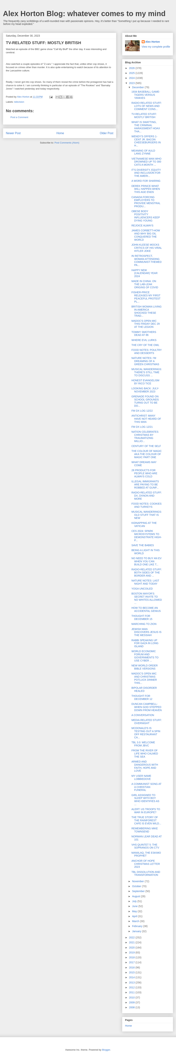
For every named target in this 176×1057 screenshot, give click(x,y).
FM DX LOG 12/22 (142, 410)
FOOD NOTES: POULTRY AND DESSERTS (146, 351)
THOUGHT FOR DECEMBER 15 (141, 617)
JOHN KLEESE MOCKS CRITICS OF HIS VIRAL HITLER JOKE (146, 247)
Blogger (106, 1049)
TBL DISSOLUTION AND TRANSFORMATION (145, 873)
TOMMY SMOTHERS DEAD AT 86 (143, 334)
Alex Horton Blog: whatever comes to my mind (84, 14)
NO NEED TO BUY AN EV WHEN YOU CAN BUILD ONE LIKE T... (146, 561)
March (136, 921)
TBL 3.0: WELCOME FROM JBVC (143, 744)
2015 (132, 972)
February (137, 926)
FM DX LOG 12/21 (142, 426)
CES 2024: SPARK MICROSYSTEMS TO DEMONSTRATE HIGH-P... (146, 536)
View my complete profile (156, 46)
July (134, 901)
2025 (132, 73)
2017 (132, 962)
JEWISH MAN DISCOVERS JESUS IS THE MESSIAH (146, 632)
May (135, 911)
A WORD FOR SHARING (145, 180)
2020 (132, 947)
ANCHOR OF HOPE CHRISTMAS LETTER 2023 (145, 863)
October (137, 886)
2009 (132, 1002)
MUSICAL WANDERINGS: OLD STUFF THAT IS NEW (146, 514)
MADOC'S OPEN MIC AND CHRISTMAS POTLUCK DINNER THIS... (144, 678)
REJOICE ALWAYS (142, 225)
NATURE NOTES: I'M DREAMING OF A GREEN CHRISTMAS (145, 361)
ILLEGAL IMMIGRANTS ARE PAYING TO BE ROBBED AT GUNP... (145, 484)
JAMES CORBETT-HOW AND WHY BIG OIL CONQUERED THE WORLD (145, 235)
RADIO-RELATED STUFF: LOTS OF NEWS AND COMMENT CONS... (146, 106)
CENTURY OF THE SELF (146, 446)
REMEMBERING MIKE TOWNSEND (144, 830)
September (138, 891)
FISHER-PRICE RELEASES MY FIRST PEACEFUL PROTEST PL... (145, 297)
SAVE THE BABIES (142, 545)
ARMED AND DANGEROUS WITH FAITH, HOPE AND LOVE (144, 766)
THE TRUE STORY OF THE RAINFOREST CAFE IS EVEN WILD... (146, 820)
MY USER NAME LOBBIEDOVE (141, 777)
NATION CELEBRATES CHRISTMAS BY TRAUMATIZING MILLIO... (144, 436)
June (135, 906)
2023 (132, 83)
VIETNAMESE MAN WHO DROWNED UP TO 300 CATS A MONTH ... (146, 161)
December (138, 87)
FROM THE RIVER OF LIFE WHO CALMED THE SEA (144, 753)
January (137, 931)
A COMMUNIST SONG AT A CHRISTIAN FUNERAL (146, 787)
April (135, 916)
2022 (132, 937)
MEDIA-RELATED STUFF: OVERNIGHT (146, 722)
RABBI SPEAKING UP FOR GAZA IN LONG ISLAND (144, 643)
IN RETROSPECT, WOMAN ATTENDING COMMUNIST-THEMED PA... (146, 260)
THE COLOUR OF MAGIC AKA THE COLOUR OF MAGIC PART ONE (146, 454)
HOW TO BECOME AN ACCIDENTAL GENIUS (146, 609)
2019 (132, 952)
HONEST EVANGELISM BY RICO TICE (145, 382)
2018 (132, 957)
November (138, 881)
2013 (132, 982)
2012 (132, 987)
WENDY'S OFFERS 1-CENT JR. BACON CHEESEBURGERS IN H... (146, 141)
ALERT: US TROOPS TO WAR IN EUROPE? (145, 811)
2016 (132, 967)
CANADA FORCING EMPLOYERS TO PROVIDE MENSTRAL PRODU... (145, 202)
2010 (132, 997)
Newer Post (13, 133)
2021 (132, 942)
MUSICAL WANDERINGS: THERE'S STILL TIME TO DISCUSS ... (146, 372)
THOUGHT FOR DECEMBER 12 (141, 697)
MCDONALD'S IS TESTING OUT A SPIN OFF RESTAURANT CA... (145, 733)
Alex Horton (152, 41)
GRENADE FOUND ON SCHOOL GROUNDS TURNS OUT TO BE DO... (145, 401)
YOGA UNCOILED (142, 588)
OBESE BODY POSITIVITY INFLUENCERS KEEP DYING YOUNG (145, 216)
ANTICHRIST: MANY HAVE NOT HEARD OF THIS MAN (146, 418)
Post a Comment (19, 117)
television (19, 101)
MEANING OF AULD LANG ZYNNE (143, 152)
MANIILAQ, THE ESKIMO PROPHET (146, 854)
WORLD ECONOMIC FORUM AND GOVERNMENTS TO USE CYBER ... (145, 656)
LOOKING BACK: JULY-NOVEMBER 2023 (145, 390)
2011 (132, 992)
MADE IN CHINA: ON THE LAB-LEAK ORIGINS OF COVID (144, 284)
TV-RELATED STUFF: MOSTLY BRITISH (144, 116)
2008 (132, 1007)
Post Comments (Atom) (66, 142)
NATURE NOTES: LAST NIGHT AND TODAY (145, 582)
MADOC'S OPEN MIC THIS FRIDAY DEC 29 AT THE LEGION (145, 324)
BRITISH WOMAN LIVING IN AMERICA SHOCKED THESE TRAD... (146, 311)
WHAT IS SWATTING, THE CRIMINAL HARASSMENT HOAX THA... (145, 127)
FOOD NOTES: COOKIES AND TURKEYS (146, 505)
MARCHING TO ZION (143, 623)
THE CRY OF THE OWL (145, 345)
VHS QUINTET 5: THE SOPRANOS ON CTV (145, 846)
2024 (132, 78)
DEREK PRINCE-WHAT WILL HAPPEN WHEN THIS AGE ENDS (145, 189)
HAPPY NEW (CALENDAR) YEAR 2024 (144, 273)
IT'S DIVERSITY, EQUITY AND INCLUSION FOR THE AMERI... (146, 173)
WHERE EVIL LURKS (143, 340)
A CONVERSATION (142, 715)
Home (60, 133)
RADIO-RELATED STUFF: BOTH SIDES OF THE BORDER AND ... (146, 572)
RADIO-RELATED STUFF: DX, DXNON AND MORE (146, 495)
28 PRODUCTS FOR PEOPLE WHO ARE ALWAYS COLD (144, 473)
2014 (132, 977)
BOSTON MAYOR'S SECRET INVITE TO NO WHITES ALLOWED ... (146, 598)
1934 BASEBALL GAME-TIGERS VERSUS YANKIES (145, 94)
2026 (132, 68)
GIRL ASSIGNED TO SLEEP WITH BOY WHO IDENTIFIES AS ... (145, 800)
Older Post (106, 133)
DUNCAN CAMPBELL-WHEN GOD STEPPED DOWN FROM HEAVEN (146, 707)
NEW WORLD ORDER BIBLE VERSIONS (144, 667)
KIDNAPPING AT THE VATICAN (144, 524)
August (136, 896)
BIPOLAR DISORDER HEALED (144, 689)
